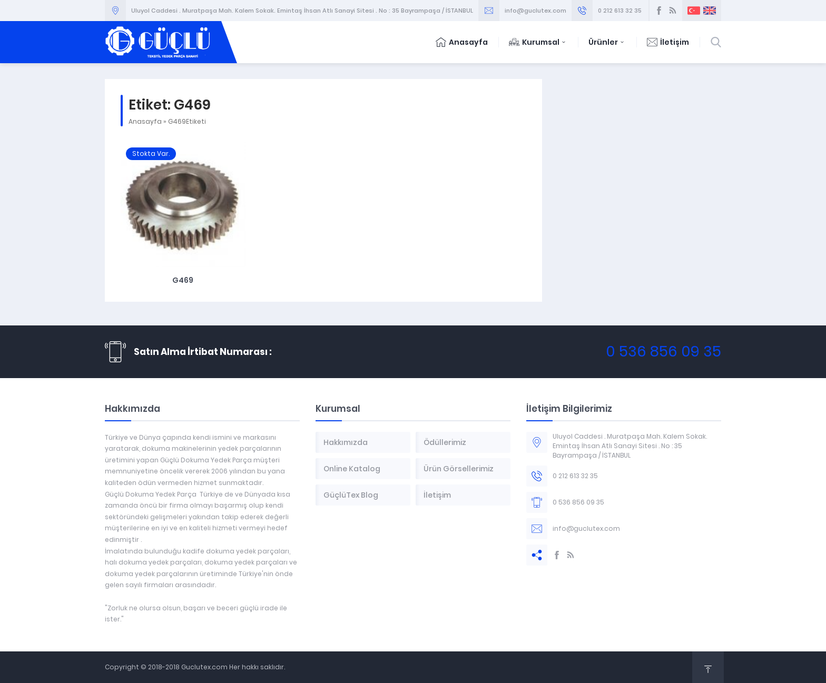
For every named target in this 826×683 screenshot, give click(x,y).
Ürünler (607, 42)
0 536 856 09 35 (663, 351)
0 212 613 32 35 (620, 10)
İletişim (668, 42)
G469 (182, 280)
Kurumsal (538, 42)
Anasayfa (462, 42)
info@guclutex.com (535, 10)
